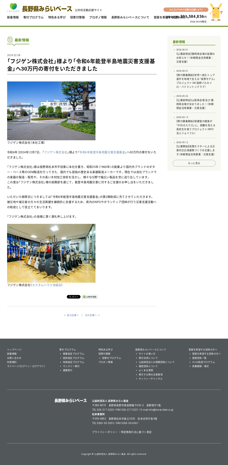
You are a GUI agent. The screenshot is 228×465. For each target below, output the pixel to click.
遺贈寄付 (67, 370)
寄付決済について (148, 358)
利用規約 (12, 362)
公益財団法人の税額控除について (157, 362)
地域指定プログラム (73, 362)
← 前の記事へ (71, 315)
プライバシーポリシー (105, 432)
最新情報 (179, 42)
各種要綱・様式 (200, 366)
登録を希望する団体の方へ (203, 349)
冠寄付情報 (77, 17)
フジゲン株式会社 (55, 152)
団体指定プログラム (73, 358)
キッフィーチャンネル (151, 378)
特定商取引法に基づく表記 (136, 432)
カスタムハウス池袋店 (46, 285)
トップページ (14, 349)
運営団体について (148, 366)
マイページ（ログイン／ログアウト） (26, 366)
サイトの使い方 (147, 353)
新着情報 (13, 17)
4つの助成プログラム (203, 362)
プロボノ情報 (98, 17)
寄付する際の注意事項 (151, 374)
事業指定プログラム (73, 353)
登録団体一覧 (199, 358)
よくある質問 (146, 370)
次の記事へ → (92, 315)
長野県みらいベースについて (130, 17)
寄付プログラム (33, 17)
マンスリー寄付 (71, 366)
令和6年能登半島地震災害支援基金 (102, 152)
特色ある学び (57, 17)
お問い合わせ (14, 358)
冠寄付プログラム (111, 358)
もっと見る (194, 163)
